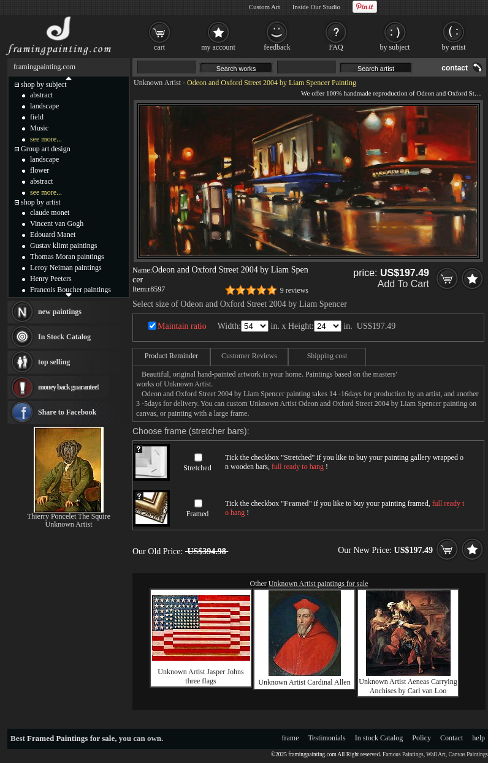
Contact (451, 738)
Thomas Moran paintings (67, 256)
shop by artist (41, 202)
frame (290, 738)
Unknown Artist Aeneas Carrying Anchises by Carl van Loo (408, 686)
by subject (395, 47)
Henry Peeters (51, 278)
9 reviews (294, 290)
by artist (454, 47)
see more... (46, 139)
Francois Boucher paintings (70, 289)
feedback (277, 47)
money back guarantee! (68, 387)
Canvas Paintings (468, 754)
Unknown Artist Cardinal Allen (304, 682)
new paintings (60, 311)
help (478, 738)
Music (39, 128)
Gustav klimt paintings (63, 245)
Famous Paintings (403, 754)
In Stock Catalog (64, 337)
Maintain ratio (182, 326)
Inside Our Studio (316, 6)
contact (454, 68)
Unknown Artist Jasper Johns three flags (200, 676)
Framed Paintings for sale (71, 738)
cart (159, 47)
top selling (54, 362)
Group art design (46, 149)
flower (39, 170)
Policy (421, 738)
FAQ (336, 47)
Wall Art (436, 754)
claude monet (49, 212)
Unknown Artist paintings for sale (318, 583)
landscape (44, 106)
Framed (197, 513)
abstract (41, 95)
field (37, 117)
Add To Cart (403, 284)
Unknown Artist (157, 82)
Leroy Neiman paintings (66, 267)
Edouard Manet (52, 234)
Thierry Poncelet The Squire (68, 516)
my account (218, 47)
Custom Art (264, 6)
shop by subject (44, 84)
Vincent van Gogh (56, 223)
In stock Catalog (379, 738)
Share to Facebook (67, 412)
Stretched (197, 468)
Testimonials (327, 738)
